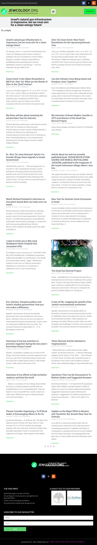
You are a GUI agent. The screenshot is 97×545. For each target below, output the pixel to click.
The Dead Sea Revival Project (66, 270)
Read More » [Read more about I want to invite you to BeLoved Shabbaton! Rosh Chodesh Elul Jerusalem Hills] (10, 273)
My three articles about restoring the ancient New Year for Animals (24, 116)
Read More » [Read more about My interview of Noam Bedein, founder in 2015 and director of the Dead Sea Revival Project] (55, 134)
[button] (53, 11)
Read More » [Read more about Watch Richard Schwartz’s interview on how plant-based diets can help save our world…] (10, 234)
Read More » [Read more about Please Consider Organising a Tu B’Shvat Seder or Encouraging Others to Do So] (10, 438)
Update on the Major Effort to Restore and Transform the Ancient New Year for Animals (71, 414)
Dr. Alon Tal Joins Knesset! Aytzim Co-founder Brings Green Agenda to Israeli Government (25, 157)
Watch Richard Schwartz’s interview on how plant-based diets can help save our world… (26, 202)
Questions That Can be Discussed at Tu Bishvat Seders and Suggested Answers (71, 376)
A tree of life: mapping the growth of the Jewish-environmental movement (71, 303)
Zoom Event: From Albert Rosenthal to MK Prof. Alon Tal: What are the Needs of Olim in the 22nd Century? (26, 82)
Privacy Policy (64, 542)
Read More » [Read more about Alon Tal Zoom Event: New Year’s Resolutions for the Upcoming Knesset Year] (55, 72)
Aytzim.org (54, 542)
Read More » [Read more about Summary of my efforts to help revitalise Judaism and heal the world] (10, 401)
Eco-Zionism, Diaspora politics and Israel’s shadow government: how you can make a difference (25, 305)
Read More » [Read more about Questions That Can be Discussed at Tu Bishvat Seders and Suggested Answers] (55, 404)
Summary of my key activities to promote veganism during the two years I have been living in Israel (26, 344)
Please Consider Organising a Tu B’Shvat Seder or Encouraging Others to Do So (26, 412)
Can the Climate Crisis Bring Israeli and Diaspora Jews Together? (71, 80)
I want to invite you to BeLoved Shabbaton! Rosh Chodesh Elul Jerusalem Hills (21, 244)
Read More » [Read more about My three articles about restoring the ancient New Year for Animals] (10, 147)
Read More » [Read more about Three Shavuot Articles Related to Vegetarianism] (55, 368)
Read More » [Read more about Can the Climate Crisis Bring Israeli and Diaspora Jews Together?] (55, 105)
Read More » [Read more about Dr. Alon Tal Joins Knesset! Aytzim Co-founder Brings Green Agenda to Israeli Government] (10, 186)
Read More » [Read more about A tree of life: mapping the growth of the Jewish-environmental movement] (55, 331)
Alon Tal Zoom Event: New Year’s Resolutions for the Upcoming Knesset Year (70, 42)
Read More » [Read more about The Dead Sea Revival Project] (55, 295)
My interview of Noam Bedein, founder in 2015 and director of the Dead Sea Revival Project (71, 118)
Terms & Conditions (77, 542)
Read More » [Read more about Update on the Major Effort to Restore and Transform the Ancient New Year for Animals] (55, 443)
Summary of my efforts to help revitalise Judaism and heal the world (26, 376)
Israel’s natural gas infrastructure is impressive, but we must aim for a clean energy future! (26, 42)
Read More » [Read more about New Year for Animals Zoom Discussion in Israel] (55, 228)
